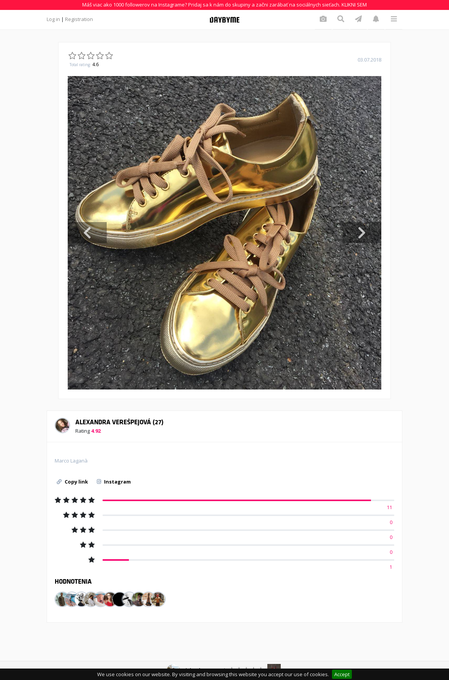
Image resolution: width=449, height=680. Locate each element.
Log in (53, 19)
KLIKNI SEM (354, 4)
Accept (342, 674)
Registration (79, 19)
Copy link (72, 481)
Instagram (114, 481)
